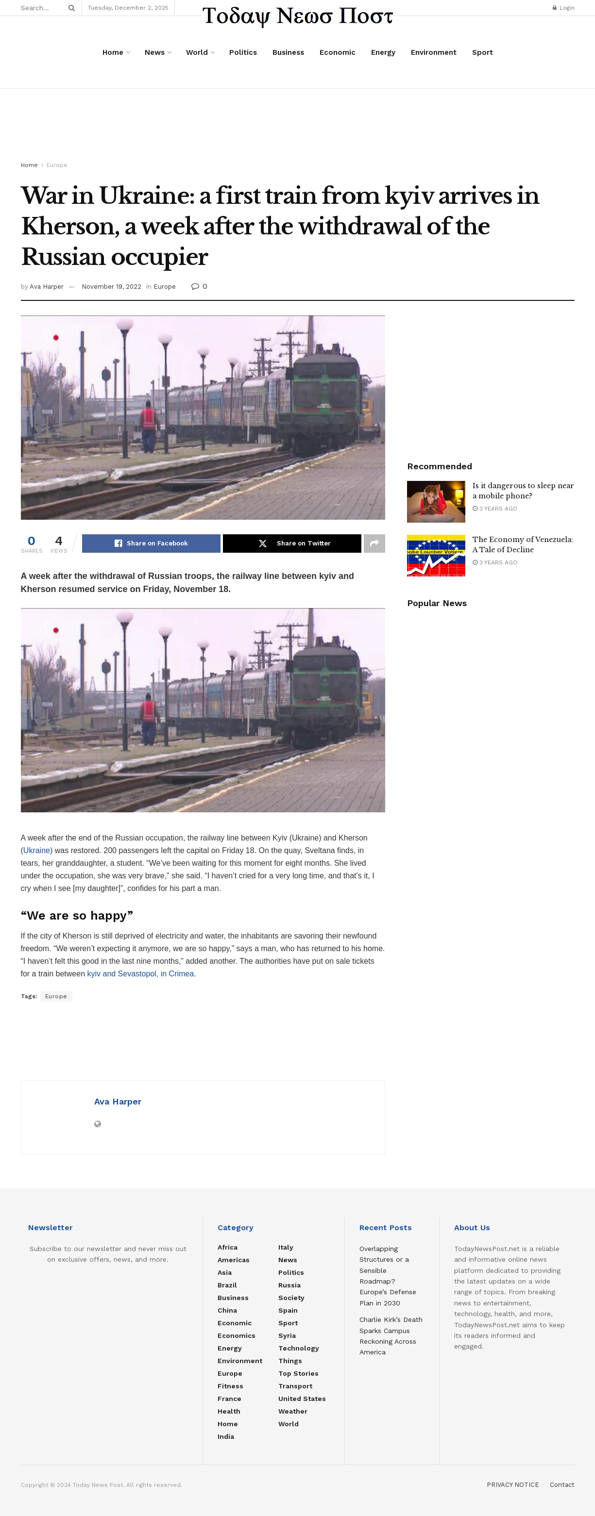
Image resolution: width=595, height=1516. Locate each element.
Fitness (230, 1386)
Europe (57, 165)
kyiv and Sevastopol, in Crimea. (140, 974)
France (229, 1398)
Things (290, 1361)
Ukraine (36, 850)
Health (229, 1411)
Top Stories (298, 1373)
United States (302, 1398)
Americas (234, 1260)
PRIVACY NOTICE (513, 1484)
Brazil (227, 1285)
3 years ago (495, 508)
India (226, 1436)
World (197, 52)
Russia (289, 1285)
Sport (482, 52)
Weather (292, 1411)
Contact (562, 1484)
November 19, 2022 (111, 286)
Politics (243, 52)
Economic (338, 52)
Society (291, 1298)
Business (288, 52)
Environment (434, 52)
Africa (228, 1247)
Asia (225, 1272)
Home (112, 52)
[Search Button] (70, 8)
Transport (295, 1386)
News (155, 52)
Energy (383, 52)
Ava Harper (47, 286)
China (227, 1310)
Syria (287, 1335)
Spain (288, 1310)
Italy (285, 1247)
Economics (236, 1335)
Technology (298, 1348)
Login (564, 7)
